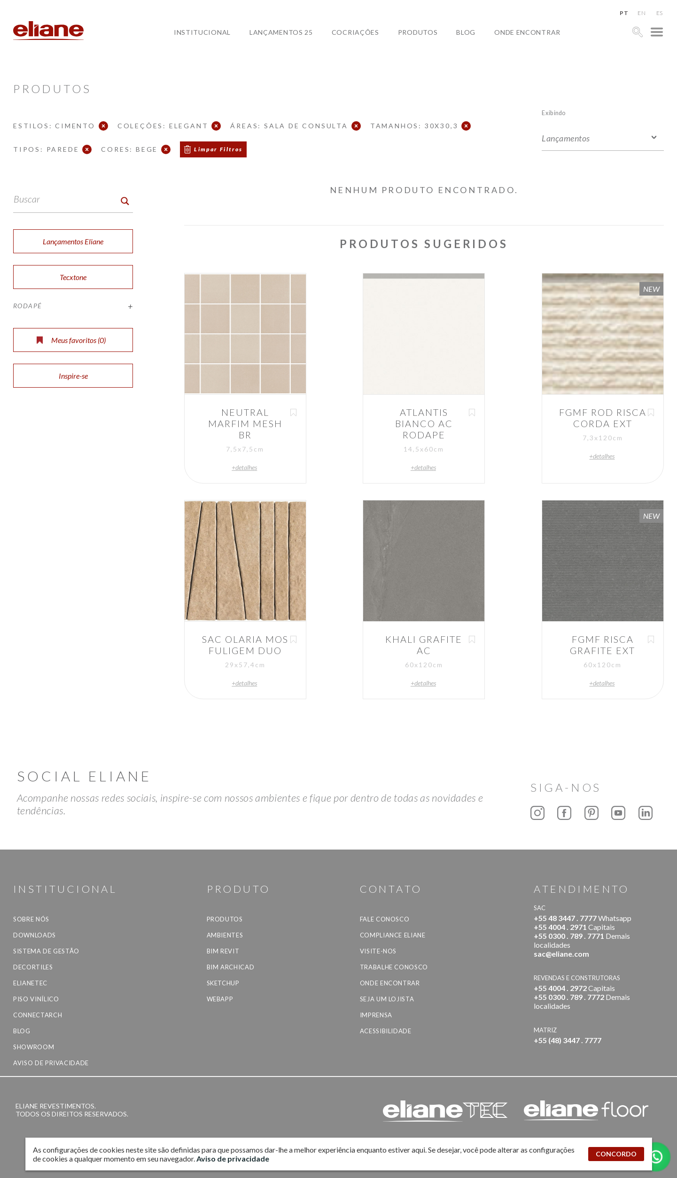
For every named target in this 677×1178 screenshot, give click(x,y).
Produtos (418, 32)
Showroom (33, 1047)
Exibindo (554, 112)
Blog (465, 32)
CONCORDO (616, 1154)
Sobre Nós (31, 919)
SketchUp (223, 983)
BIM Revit (223, 951)
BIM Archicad (231, 967)
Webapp (220, 999)
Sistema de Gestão (46, 951)
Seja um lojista (387, 999)
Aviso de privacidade (51, 1063)
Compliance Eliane (393, 935)
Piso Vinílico (36, 999)
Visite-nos (378, 951)
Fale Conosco (385, 919)
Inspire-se (73, 375)
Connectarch (37, 1015)
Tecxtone (73, 277)
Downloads (34, 935)
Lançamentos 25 (281, 32)
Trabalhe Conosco (394, 967)
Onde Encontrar (527, 32)
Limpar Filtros (218, 149)
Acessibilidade (386, 1031)
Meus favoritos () (71, 339)
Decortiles (33, 967)
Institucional (202, 32)
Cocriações (355, 32)
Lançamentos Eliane (73, 241)
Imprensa (376, 1015)
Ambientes (225, 935)
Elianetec (30, 983)
